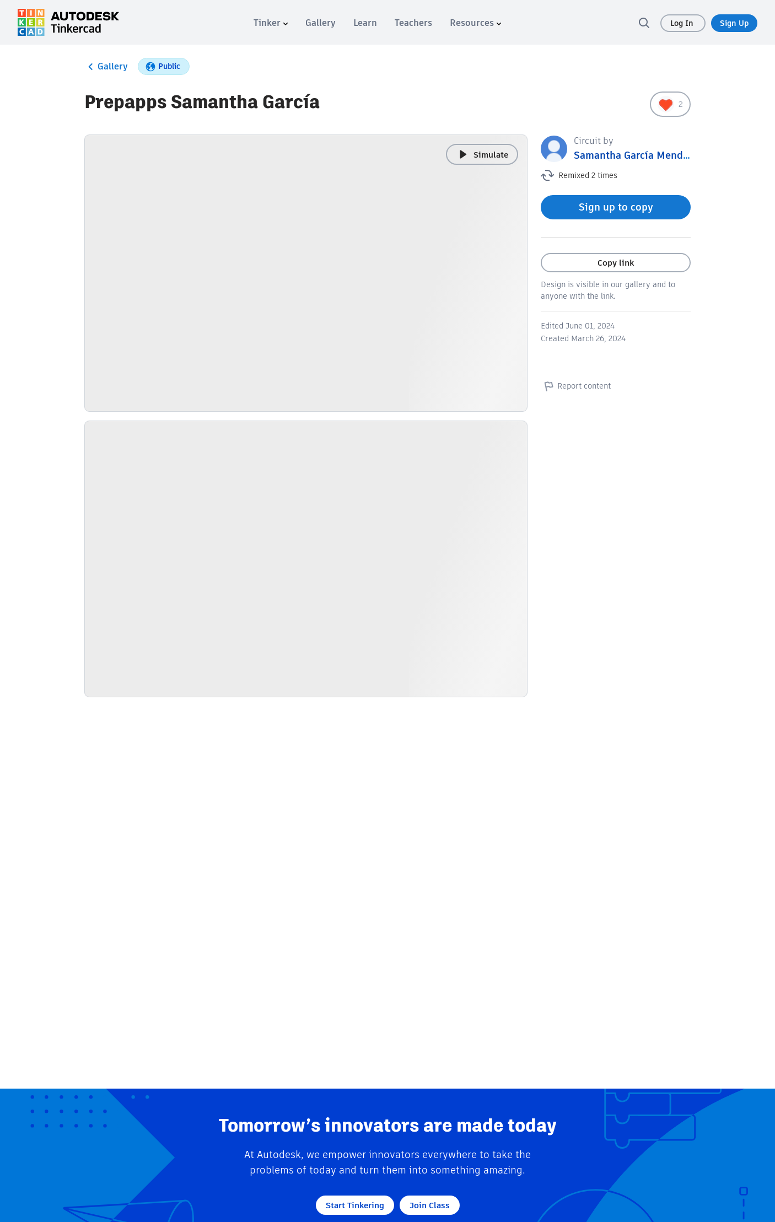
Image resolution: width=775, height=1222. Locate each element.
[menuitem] (270, 22)
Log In (683, 23)
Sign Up (734, 23)
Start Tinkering (355, 1205)
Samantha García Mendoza (636, 155)
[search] (644, 22)
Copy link (616, 262)
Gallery (106, 66)
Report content (576, 386)
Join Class (430, 1205)
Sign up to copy (616, 207)
